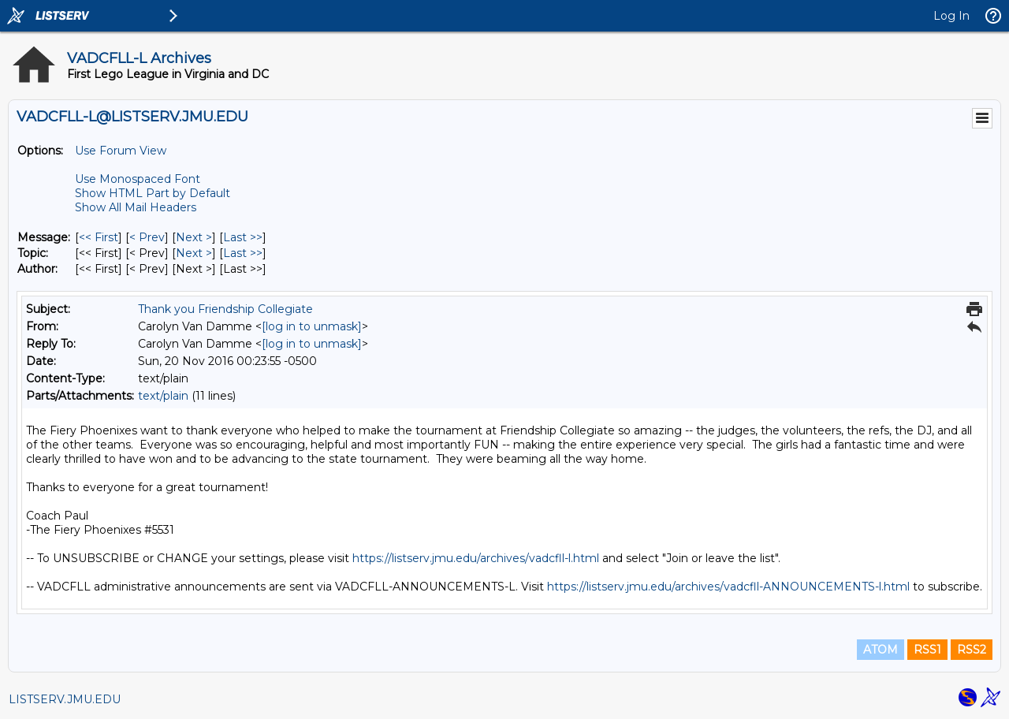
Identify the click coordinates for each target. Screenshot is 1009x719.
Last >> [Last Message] (242, 237)
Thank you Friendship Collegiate (225, 309)
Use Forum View (120, 150)
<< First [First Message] (98, 237)
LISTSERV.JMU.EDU (65, 699)
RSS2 (971, 650)
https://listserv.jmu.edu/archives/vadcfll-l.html (475, 558)
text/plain (163, 396)
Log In (951, 16)
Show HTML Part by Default (152, 193)
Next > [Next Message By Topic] (194, 253)
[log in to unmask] (312, 326)
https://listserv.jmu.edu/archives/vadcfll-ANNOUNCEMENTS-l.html (728, 586)
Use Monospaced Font (137, 179)
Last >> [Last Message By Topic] (242, 253)
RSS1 (927, 650)
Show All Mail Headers (135, 207)
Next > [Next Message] (194, 237)
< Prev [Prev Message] (147, 237)
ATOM (880, 650)
